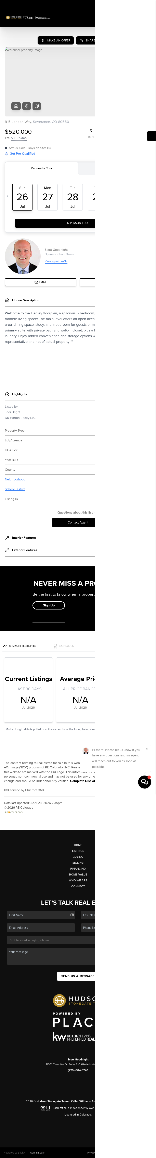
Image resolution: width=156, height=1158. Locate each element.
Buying (78, 857)
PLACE (125, 1101)
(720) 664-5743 (78, 1070)
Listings (78, 851)
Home (78, 845)
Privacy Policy (95, 1152)
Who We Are (78, 880)
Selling (78, 863)
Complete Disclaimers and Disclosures (98, 781)
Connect (78, 886)
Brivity (21, 1152)
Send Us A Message (78, 976)
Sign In (140, 4)
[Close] (146, 1113)
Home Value (78, 874)
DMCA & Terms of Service (122, 1152)
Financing (78, 868)
